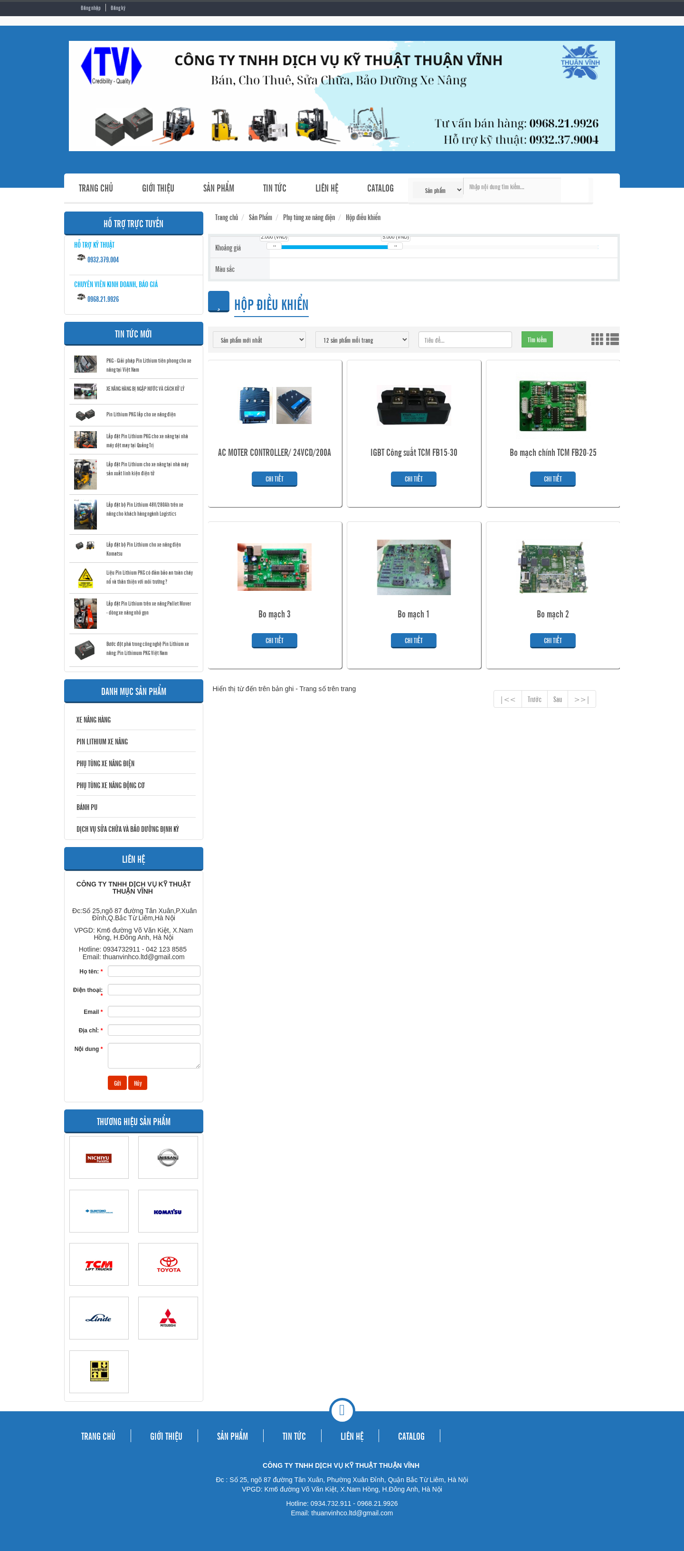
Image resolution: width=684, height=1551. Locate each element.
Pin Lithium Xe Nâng (102, 741)
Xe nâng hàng (93, 719)
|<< (508, 699)
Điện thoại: (88, 993)
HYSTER (99, 1397)
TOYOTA (168, 1290)
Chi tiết (275, 478)
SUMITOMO (99, 1237)
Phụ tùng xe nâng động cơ (110, 785)
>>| (582, 699)
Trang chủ (226, 217)
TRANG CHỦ (96, 187)
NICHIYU (99, 1183)
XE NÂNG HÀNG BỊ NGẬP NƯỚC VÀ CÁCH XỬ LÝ (145, 388)
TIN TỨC (274, 187)
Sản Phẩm (260, 217)
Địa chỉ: (91, 1030)
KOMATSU (168, 1237)
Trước (535, 699)
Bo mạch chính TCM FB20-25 (553, 452)
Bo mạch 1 (414, 613)
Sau (557, 699)
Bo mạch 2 (553, 613)
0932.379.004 (97, 258)
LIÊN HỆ (326, 187)
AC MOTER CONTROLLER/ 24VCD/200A (274, 452)
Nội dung (89, 1049)
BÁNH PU (86, 806)
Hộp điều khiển (363, 217)
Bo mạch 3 (274, 613)
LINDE (99, 1343)
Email (93, 1012)
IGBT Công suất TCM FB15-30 (413, 452)
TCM (99, 1290)
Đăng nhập (91, 7)
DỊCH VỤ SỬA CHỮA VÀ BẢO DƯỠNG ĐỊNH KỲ (127, 828)
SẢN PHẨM (218, 187)
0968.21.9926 (97, 298)
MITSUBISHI (168, 1343)
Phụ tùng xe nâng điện (105, 763)
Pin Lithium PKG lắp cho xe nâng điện (141, 414)
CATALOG (380, 187)
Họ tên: (91, 971)
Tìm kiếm (575, 190)
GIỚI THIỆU (158, 187)
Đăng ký (118, 7)
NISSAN (168, 1183)
